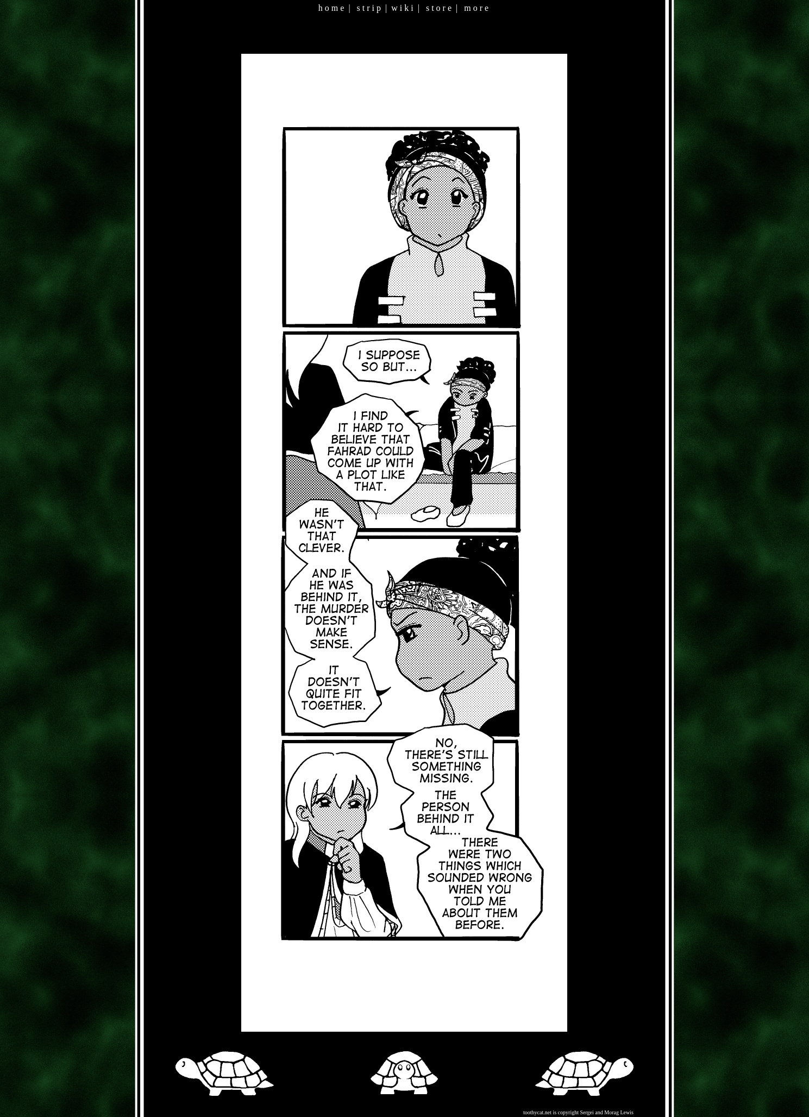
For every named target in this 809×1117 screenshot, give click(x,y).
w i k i (402, 7)
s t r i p (369, 7)
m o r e (476, 7)
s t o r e (438, 7)
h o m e (331, 7)
